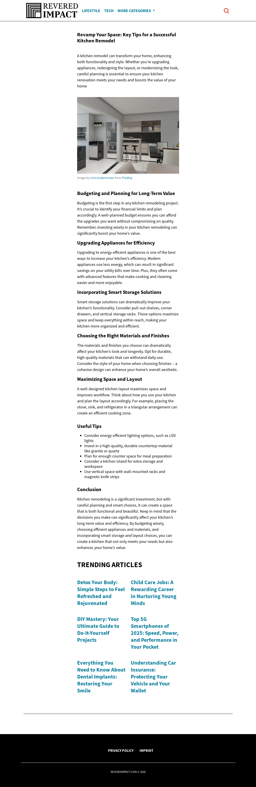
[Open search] (226, 10)
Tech (109, 10)
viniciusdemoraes (102, 178)
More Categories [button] (135, 10)
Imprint (146, 750)
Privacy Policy (120, 750)
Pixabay (127, 178)
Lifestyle (91, 10)
